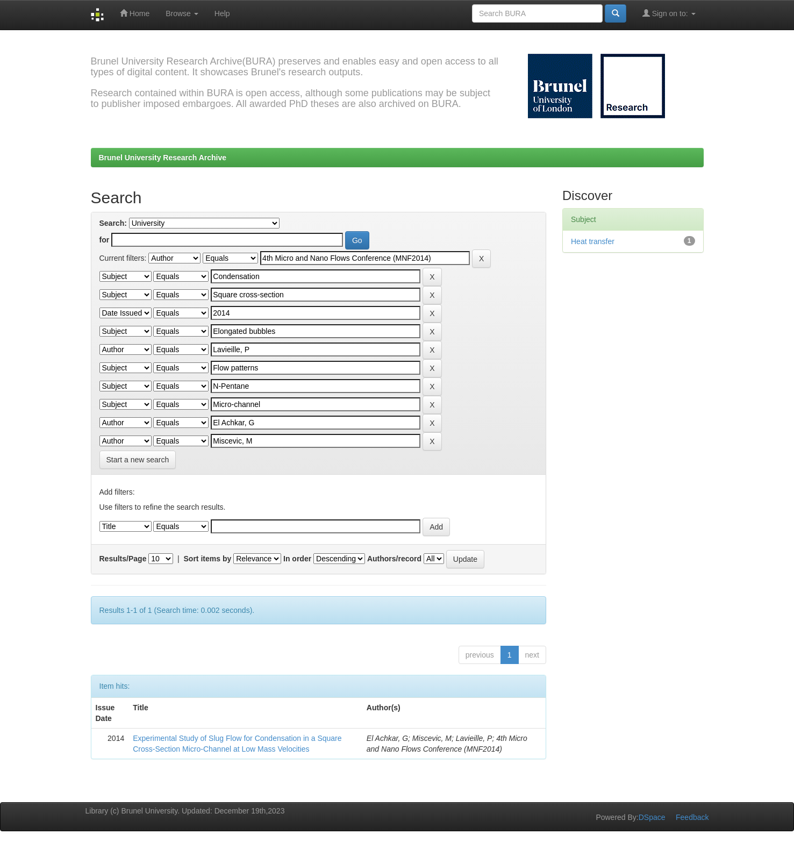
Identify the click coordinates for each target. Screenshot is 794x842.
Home (134, 13)
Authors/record (394, 558)
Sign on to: (669, 13)
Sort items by (208, 558)
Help (222, 13)
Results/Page (123, 558)
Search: (113, 223)
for (104, 240)
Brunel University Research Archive (163, 157)
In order (297, 558)
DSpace (652, 817)
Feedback (692, 817)
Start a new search (137, 459)
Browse (182, 13)
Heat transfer (592, 241)
